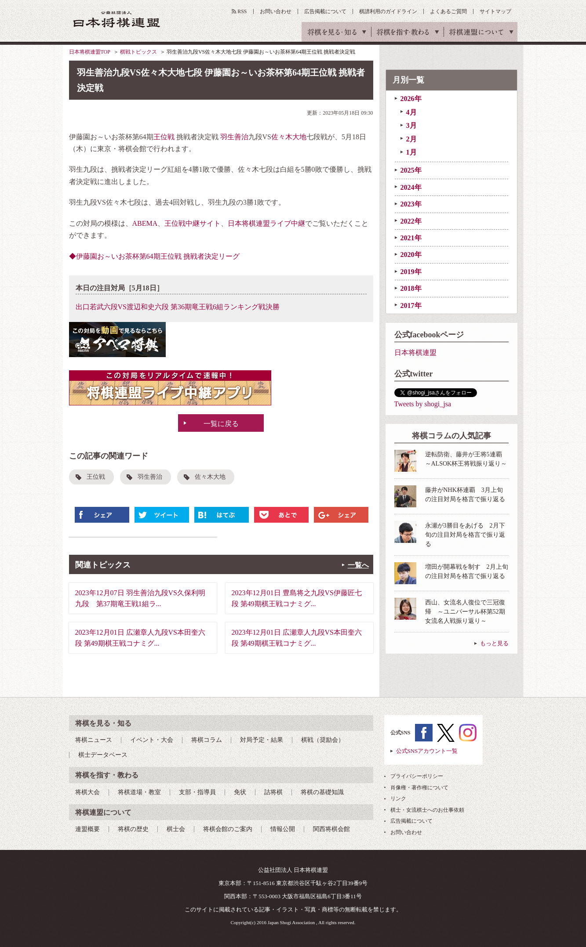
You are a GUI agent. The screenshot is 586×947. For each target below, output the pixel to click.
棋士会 (176, 829)
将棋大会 (87, 792)
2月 (411, 139)
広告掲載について (325, 11)
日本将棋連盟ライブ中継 (266, 223)
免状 (240, 792)
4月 (411, 112)
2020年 (411, 254)
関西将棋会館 (331, 829)
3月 (411, 125)
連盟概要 (87, 829)
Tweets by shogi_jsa (422, 404)
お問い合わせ (275, 11)
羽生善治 (234, 137)
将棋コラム (206, 740)
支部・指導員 (197, 792)
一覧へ (358, 565)
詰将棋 (273, 792)
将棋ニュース (93, 740)
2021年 (411, 238)
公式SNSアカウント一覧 (427, 751)
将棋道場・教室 (139, 792)
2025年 (411, 170)
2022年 (411, 221)
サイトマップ (495, 11)
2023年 (411, 204)
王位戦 (164, 137)
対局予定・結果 (261, 740)
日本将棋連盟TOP (89, 52)
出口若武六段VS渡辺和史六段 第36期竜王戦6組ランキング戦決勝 (178, 307)
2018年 (411, 288)
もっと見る (494, 643)
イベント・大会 (151, 740)
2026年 (411, 98)
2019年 (411, 271)
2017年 (411, 305)
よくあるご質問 (448, 11)
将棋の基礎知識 (322, 792)
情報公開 (282, 829)
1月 (411, 152)
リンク (398, 798)
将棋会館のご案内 (227, 829)
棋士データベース (102, 755)
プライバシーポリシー (416, 776)
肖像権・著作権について (419, 787)
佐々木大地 (288, 137)
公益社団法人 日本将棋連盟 (116, 19)
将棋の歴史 (133, 829)
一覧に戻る (221, 423)
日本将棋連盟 (415, 352)
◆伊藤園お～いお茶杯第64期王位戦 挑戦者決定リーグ (154, 256)
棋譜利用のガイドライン (388, 11)
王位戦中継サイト (192, 223)
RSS (242, 11)
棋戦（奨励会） (322, 740)
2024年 (411, 187)
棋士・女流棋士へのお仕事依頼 (427, 810)
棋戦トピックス (138, 52)
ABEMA (145, 223)
